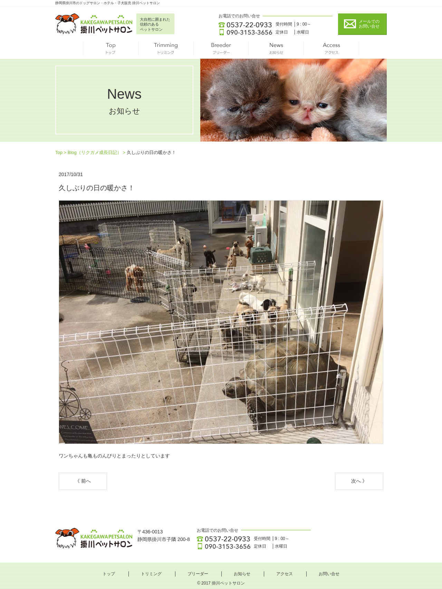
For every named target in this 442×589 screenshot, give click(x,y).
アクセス (331, 50)
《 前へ (83, 481)
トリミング (165, 50)
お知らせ (276, 50)
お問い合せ (329, 573)
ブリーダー (221, 50)
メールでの (369, 24)
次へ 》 (359, 481)
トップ (110, 50)
